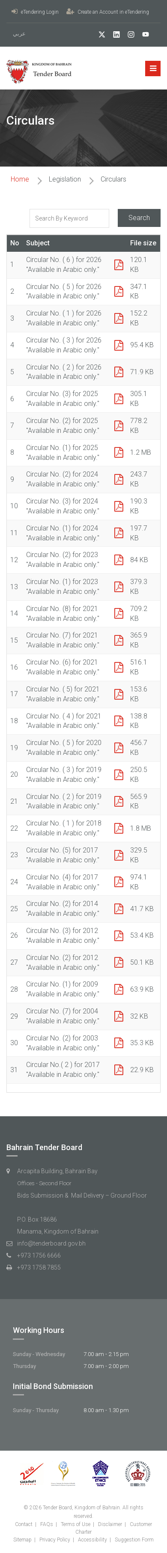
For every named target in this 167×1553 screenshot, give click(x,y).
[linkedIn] (113, 36)
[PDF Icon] (118, 265)
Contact (24, 1524)
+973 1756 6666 (39, 1255)
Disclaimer (110, 1524)
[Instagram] (127, 36)
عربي (19, 33)
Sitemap (22, 1540)
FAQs (46, 1524)
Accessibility (92, 1540)
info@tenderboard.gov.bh (51, 1243)
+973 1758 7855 (39, 1267)
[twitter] (98, 36)
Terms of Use (75, 1524)
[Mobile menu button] (153, 68)
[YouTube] (142, 36)
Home (20, 179)
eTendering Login (35, 12)
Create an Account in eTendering (107, 12)
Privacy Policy (54, 1540)
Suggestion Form (134, 1540)
